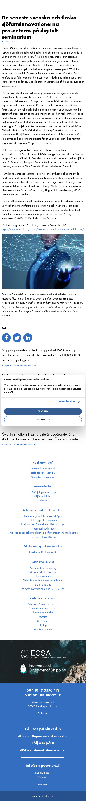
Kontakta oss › (43, 772)
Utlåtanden (43, 621)
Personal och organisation (43, 608)
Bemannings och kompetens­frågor (43, 516)
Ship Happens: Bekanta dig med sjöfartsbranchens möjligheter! (43, 532)
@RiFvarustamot (32, 750)
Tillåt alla (43, 411)
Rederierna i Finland (43, 598)
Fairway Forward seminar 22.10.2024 (43, 588)
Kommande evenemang (43, 568)
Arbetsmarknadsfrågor (43, 528)
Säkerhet (43, 500)
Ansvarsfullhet (43, 486)
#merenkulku (56, 750)
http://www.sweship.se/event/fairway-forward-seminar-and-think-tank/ (43, 229)
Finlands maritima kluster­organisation (43, 580)
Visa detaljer (67, 401)
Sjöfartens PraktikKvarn (43, 537)
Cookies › (43, 784)
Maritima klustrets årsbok (43, 572)
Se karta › (43, 713)
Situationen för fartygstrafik (43, 552)
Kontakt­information (43, 629)
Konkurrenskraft (43, 462)
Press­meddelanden (43, 612)
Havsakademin (43, 576)
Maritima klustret (43, 561)
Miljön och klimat (43, 496)
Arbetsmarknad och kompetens (43, 510)
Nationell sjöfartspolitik (43, 468)
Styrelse (43, 616)
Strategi (43, 625)
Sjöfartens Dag (43, 584)
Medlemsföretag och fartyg (43, 604)
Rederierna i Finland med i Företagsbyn (43, 524)
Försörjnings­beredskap (43, 492)
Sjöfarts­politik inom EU (43, 472)
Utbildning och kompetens (43, 520)
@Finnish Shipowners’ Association (43, 736)
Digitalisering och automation (43, 546)
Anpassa (43, 419)
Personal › (43, 777)
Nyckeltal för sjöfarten (43, 476)
